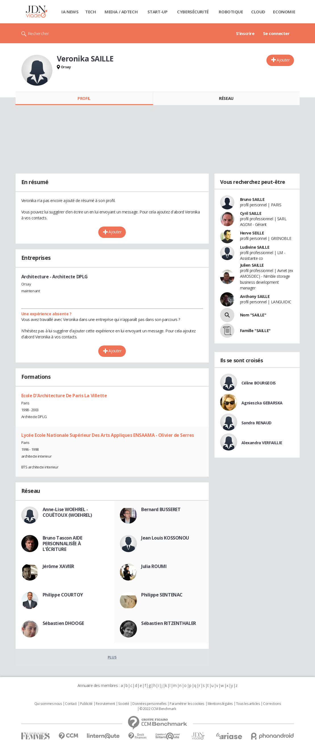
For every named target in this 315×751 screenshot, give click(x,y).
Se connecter (276, 33)
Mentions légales (220, 704)
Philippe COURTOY (63, 595)
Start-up (157, 12)
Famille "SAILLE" (255, 330)
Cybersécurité (193, 12)
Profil (84, 98)
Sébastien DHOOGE (63, 623)
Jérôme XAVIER (58, 566)
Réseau (226, 98)
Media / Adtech (121, 12)
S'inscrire (245, 33)
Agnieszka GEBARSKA (262, 403)
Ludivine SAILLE (255, 247)
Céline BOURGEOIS (258, 383)
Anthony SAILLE (255, 296)
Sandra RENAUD (256, 422)
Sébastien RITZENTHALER (168, 623)
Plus (112, 657)
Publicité (86, 704)
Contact (71, 704)
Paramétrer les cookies (187, 704)
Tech (90, 12)
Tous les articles (248, 704)
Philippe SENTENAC (162, 595)
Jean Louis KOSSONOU (165, 538)
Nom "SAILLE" (253, 315)
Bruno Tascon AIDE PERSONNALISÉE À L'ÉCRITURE (62, 543)
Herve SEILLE (252, 233)
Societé (123, 704)
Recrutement (105, 704)
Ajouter (283, 60)
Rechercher (38, 33)
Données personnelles (149, 704)
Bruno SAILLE (252, 199)
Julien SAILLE (252, 265)
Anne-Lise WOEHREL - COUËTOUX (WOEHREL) (67, 512)
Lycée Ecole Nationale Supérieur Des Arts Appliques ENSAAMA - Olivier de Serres (107, 435)
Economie (284, 12)
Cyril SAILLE (251, 213)
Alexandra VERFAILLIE (261, 442)
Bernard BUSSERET (160, 509)
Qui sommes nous (48, 704)
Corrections (272, 704)
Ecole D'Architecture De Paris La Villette (64, 395)
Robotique (231, 12)
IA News (69, 12)
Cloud (258, 12)
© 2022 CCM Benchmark (157, 709)
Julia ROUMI (153, 566)
